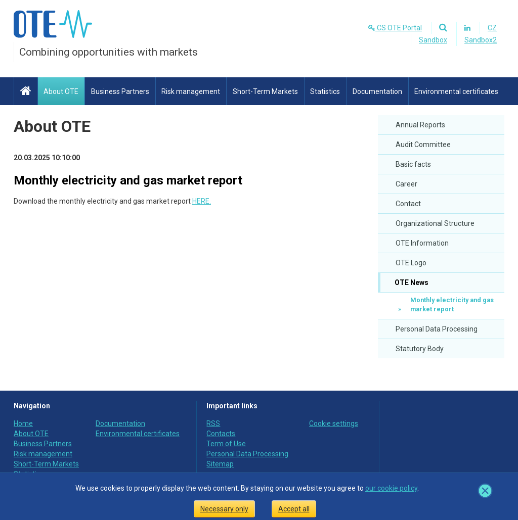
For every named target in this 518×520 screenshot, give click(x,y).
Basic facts (413, 164)
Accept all (294, 509)
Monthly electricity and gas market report (452, 304)
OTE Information (422, 243)
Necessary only (224, 509)
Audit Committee (423, 144)
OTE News (410, 282)
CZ (492, 28)
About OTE (52, 126)
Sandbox (433, 40)
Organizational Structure (435, 223)
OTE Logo (411, 263)
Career (406, 184)
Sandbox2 (480, 40)
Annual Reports (420, 125)
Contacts (220, 434)
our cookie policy (391, 488)
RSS (213, 423)
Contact (408, 204)
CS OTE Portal (395, 28)
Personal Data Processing (437, 329)
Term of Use (226, 444)
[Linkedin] (467, 28)
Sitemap (220, 464)
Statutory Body (420, 349)
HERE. (201, 201)
